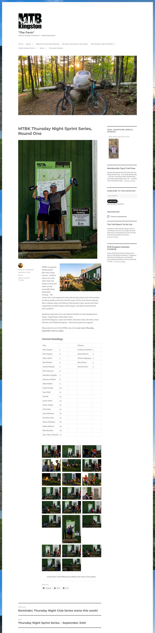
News (42, 48)
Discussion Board (56, 48)
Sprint (28, 278)
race (24, 278)
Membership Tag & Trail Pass (102, 44)
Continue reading (129, 181)
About (28, 44)
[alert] (122, 216)
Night (20, 278)
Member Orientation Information (75, 44)
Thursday (21, 280)
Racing (20, 275)
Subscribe (112, 201)
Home (20, 44)
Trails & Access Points (26, 48)
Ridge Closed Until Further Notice (119, 137)
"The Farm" (26, 32)
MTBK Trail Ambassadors (26, 269)
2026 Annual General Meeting (47, 44)
